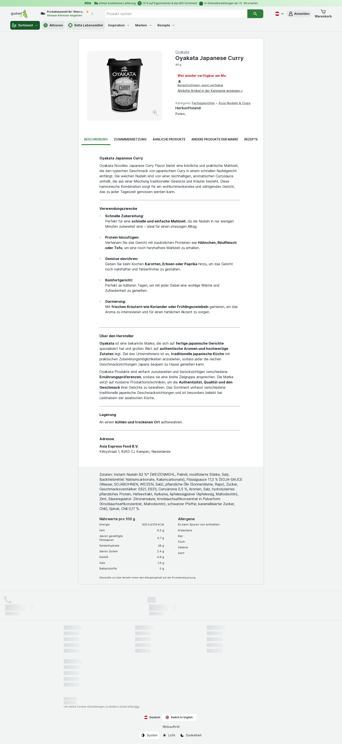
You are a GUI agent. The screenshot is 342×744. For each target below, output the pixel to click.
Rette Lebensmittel (85, 25)
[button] (298, 13)
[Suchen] (255, 13)
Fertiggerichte (203, 103)
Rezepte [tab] (251, 139)
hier (136, 706)
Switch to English (179, 717)
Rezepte (166, 25)
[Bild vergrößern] (155, 113)
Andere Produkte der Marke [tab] (215, 139)
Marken (143, 25)
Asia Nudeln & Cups (234, 103)
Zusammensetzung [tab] (130, 139)
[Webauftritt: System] (149, 735)
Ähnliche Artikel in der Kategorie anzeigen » (210, 91)
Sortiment (25, 25)
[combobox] (176, 13)
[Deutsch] (279, 13)
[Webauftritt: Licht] (168, 735)
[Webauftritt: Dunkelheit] (190, 735)
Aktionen (53, 25)
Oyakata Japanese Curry (209, 58)
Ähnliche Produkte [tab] (169, 139)
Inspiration (119, 25)
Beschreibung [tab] (96, 139)
